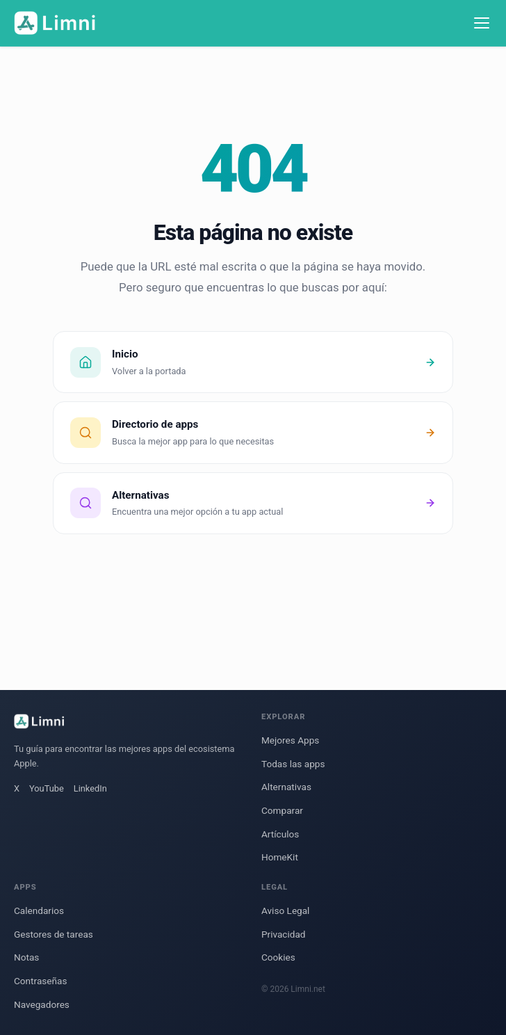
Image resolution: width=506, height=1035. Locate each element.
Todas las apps (293, 763)
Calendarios (39, 910)
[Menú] (481, 23)
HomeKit (279, 856)
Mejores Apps (290, 740)
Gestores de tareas (53, 934)
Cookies (278, 957)
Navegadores (42, 1004)
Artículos (280, 834)
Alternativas (286, 786)
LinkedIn (90, 788)
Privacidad (283, 934)
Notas (26, 957)
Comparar (282, 810)
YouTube (46, 788)
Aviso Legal (285, 910)
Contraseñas (40, 980)
